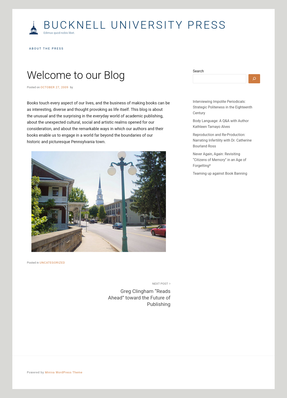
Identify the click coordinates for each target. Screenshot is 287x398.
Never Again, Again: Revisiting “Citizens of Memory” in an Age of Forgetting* (219, 160)
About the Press (46, 48)
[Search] (254, 78)
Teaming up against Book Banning (220, 173)
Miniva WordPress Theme (63, 372)
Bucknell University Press (134, 25)
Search (198, 71)
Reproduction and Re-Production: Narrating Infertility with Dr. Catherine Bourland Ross (222, 140)
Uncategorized (52, 262)
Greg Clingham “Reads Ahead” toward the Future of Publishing (137, 294)
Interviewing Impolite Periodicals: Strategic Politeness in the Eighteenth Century (222, 107)
